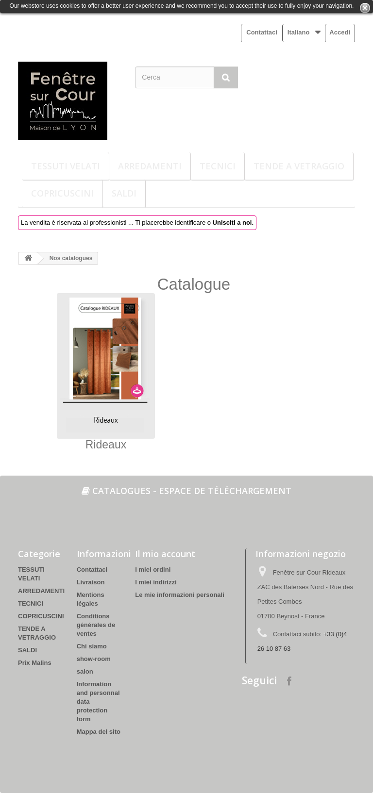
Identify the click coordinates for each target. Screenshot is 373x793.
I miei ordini (152, 569)
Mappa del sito (98, 731)
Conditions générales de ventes (96, 624)
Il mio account (165, 554)
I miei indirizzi (155, 582)
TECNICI (218, 166)
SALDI (124, 193)
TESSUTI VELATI (65, 166)
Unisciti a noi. (233, 222)
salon (85, 671)
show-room (94, 658)
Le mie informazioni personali (179, 594)
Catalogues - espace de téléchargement (186, 490)
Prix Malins (34, 662)
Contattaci (261, 32)
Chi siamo (92, 646)
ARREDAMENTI (150, 166)
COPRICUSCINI (62, 193)
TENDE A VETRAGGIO (299, 166)
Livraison (91, 582)
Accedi (339, 32)
